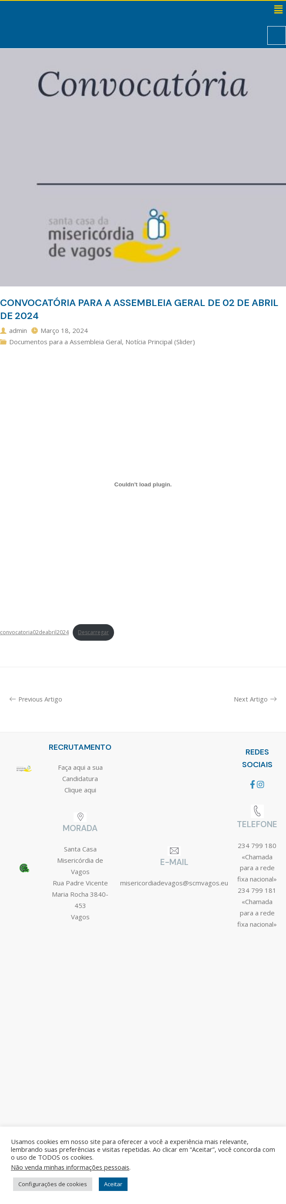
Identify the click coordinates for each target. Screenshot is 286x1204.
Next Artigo (255, 699)
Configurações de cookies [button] (52, 1184)
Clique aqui (80, 789)
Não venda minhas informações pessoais (70, 1167)
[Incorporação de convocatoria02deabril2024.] (143, 484)
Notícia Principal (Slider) (160, 341)
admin (18, 330)
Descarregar (93, 632)
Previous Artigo (36, 699)
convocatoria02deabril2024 (34, 632)
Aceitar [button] (113, 1184)
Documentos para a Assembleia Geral (65, 341)
